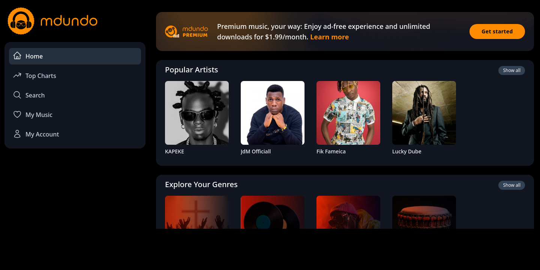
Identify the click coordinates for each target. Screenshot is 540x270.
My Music (32, 114)
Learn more (329, 36)
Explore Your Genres (201, 184)
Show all (511, 70)
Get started (497, 31)
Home (28, 55)
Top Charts (34, 75)
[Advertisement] (270, 249)
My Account (36, 133)
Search (29, 94)
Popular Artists (191, 69)
